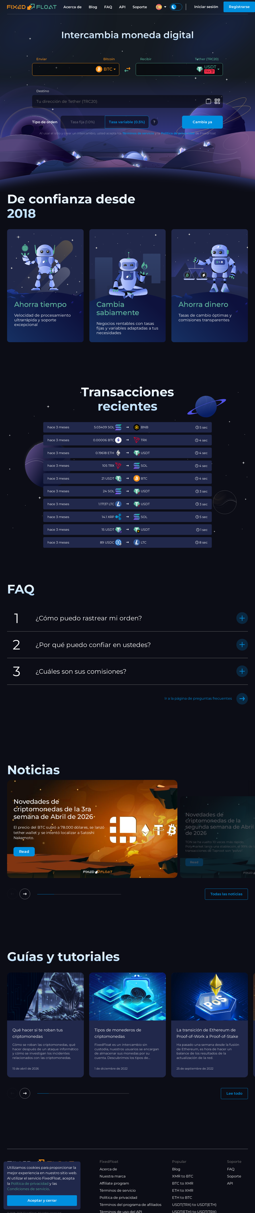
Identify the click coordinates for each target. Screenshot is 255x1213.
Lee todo (234, 1093)
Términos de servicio (138, 133)
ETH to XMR (182, 1190)
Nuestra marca (113, 1176)
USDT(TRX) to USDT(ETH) (194, 1205)
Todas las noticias (226, 894)
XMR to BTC (182, 1176)
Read (24, 851)
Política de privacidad (177, 133)
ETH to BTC (182, 1197)
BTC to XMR (182, 1183)
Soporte (140, 7)
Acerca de (72, 7)
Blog (93, 7)
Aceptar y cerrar (42, 1200)
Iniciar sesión (206, 7)
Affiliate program (114, 1183)
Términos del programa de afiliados (130, 1205)
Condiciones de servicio (28, 1189)
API (122, 7)
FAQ (108, 7)
